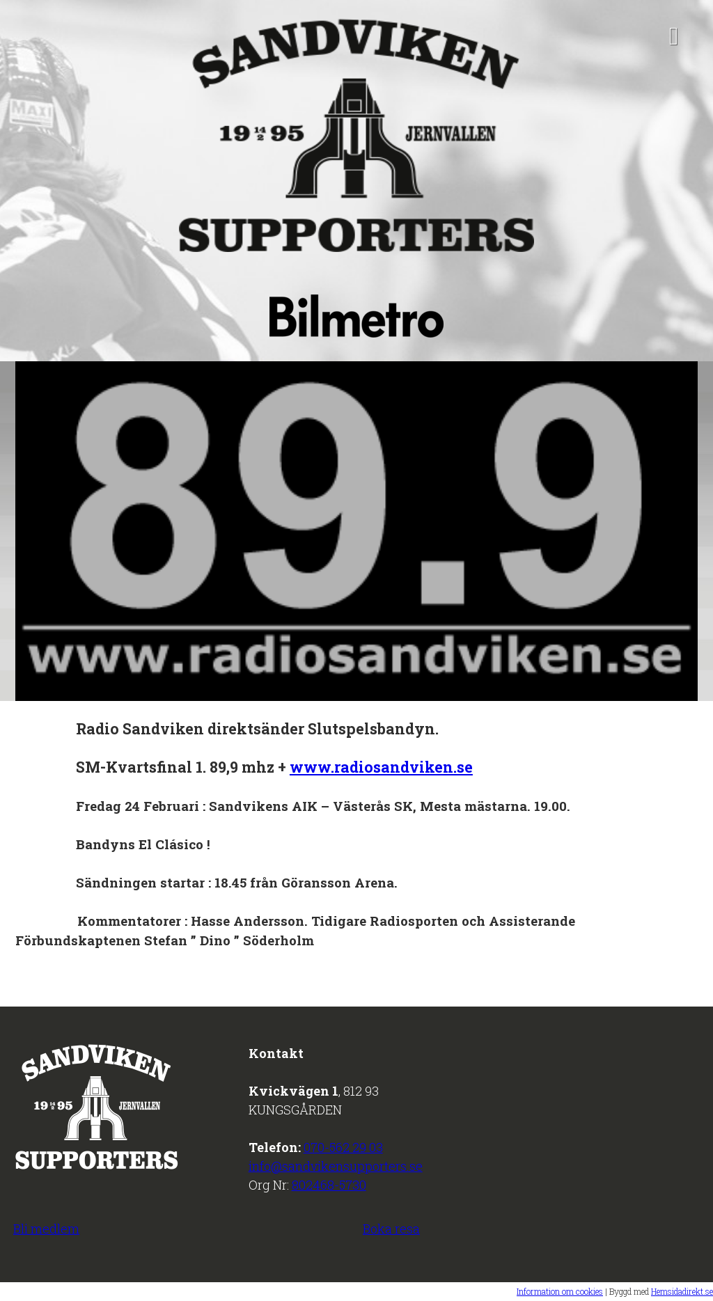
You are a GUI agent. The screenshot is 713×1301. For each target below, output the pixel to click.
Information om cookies (560, 1291)
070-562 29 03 (343, 1147)
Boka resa (391, 1228)
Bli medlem (46, 1228)
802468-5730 (329, 1184)
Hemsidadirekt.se (682, 1291)
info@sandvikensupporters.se (336, 1166)
